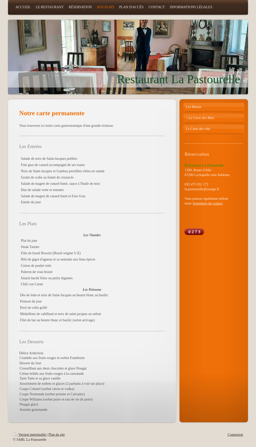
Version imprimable (30, 434)
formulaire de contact (208, 203)
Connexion (235, 434)
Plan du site (56, 434)
